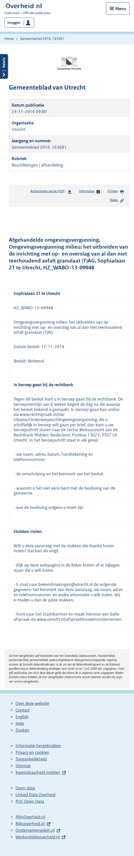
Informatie (89, 191)
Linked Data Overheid (36, 794)
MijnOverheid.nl (30, 817)
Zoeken (22, 730)
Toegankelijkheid (31, 759)
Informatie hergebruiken (38, 745)
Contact (23, 710)
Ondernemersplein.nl (35, 830)
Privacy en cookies (32, 752)
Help (20, 723)
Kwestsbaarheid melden (38, 772)
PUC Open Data (30, 801)
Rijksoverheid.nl (30, 823)
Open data (25, 788)
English (22, 716)
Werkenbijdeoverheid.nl (38, 837)
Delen (117, 200)
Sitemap (23, 765)
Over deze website (32, 703)
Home (9, 38)
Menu (120, 8)
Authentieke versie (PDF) (51, 192)
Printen (116, 191)
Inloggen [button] (13, 23)
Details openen (4, 66)
